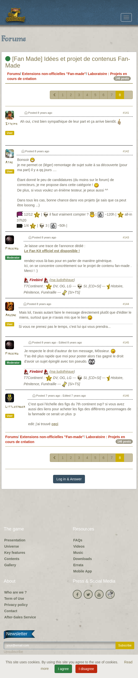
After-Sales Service (20, 617)
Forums (13, 74)
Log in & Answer (68, 479)
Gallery (10, 565)
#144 (126, 303)
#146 (126, 395)
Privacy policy (16, 605)
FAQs (77, 540)
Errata (78, 565)
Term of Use (14, 599)
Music (78, 553)
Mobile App (82, 571)
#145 (126, 342)
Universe (11, 546)
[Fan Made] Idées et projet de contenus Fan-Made (67, 62)
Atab (9, 162)
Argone (10, 315)
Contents (11, 559)
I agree (63, 669)
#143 (126, 237)
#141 (126, 112)
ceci (55, 424)
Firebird (11, 249)
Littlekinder (15, 407)
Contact (10, 611)
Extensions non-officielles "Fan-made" (54, 74)
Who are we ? (15, 592)
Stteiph (11, 124)
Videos (79, 546)
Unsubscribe (13, 652)
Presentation (14, 540)
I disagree (86, 669)
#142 (126, 151)
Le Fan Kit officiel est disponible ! (52, 251)
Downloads (82, 559)
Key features (14, 553)
